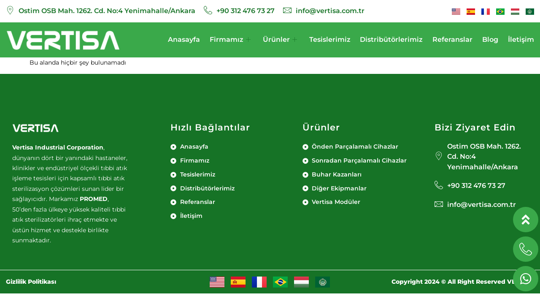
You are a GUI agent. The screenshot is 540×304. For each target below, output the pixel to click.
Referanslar (452, 39)
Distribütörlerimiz (391, 39)
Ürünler (280, 40)
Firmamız (230, 40)
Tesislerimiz (330, 39)
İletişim (521, 39)
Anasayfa (184, 39)
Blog (490, 39)
